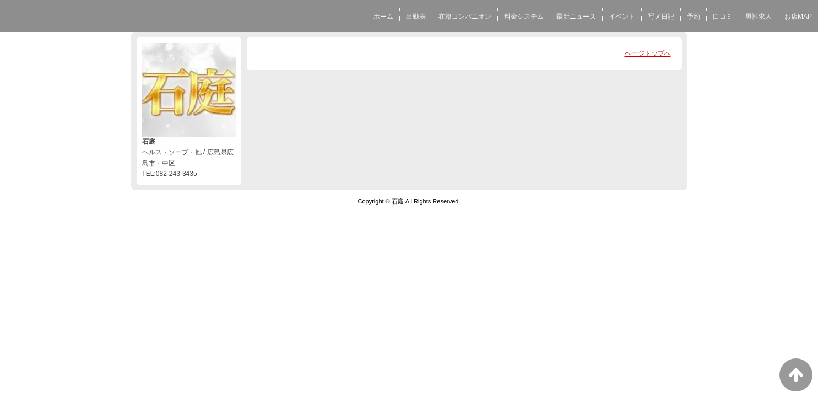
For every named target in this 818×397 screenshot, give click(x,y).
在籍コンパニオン (464, 16)
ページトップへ (648, 53)
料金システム (524, 16)
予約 (693, 16)
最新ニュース (576, 16)
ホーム (383, 16)
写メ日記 (661, 16)
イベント (622, 16)
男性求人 (758, 16)
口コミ (723, 16)
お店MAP (798, 16)
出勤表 (416, 16)
